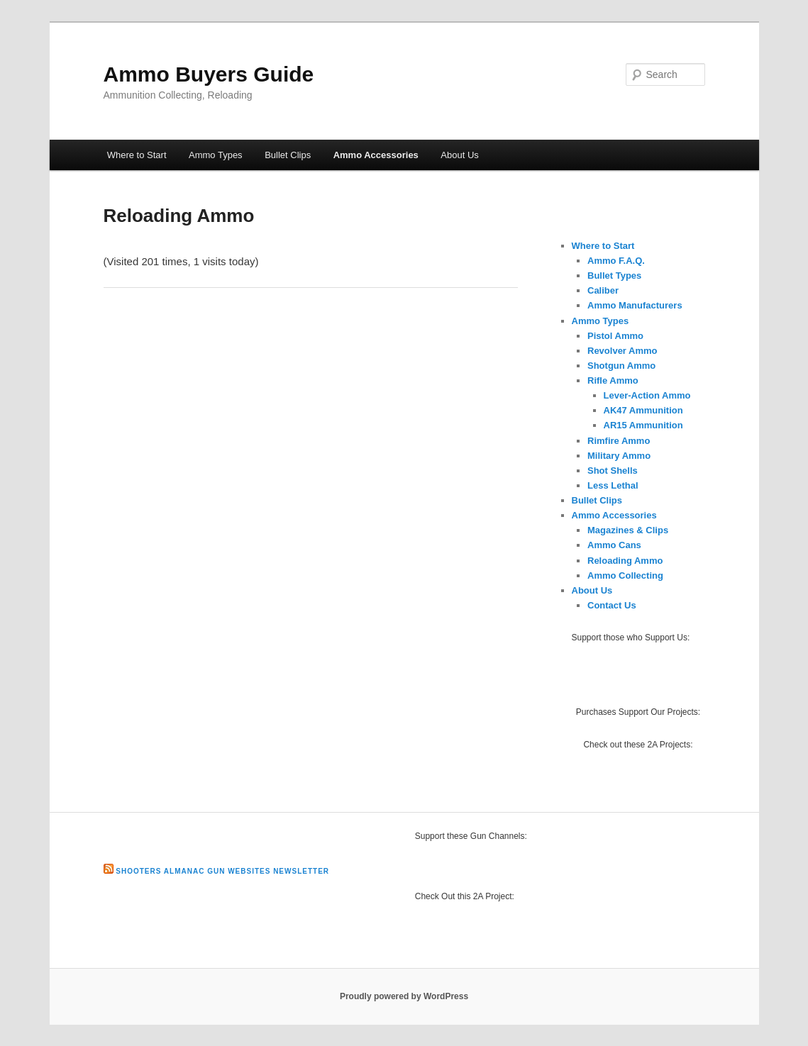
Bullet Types (614, 275)
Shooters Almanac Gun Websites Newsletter (222, 871)
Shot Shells (612, 470)
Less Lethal (612, 485)
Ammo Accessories (376, 155)
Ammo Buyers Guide (209, 74)
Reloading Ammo (625, 560)
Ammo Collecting (625, 575)
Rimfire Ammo (618, 440)
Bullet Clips (288, 155)
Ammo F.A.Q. (616, 260)
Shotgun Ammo (621, 365)
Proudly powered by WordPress (404, 996)
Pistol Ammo (615, 335)
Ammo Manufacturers (634, 305)
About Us (459, 155)
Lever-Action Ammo (647, 395)
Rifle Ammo (612, 380)
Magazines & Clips (627, 530)
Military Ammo (619, 455)
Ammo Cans (614, 545)
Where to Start (137, 155)
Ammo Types (216, 155)
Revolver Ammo (622, 350)
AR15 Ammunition (643, 425)
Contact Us (611, 605)
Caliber (603, 290)
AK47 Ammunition (643, 410)
